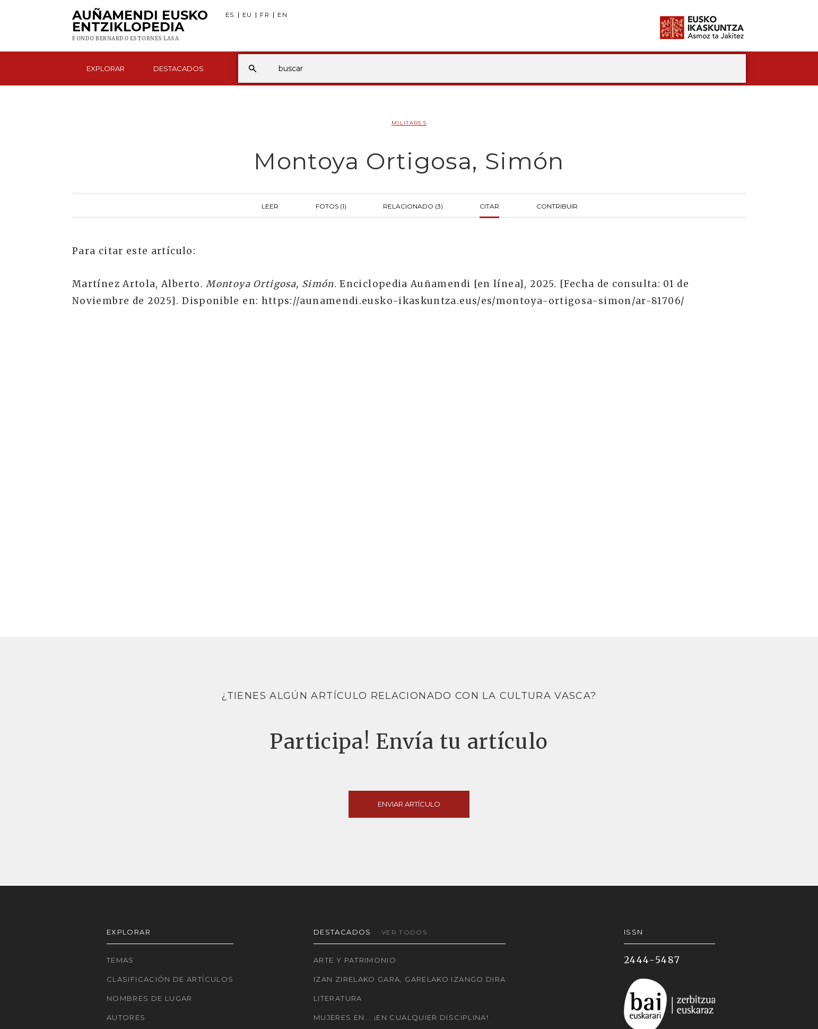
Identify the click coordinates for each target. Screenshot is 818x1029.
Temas (120, 960)
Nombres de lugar (150, 998)
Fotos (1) (331, 205)
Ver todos (404, 932)
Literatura (338, 998)
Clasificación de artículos (170, 979)
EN (282, 15)
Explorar (105, 68)
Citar (489, 205)
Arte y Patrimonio (355, 960)
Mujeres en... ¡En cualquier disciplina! (401, 1017)
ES (229, 15)
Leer (270, 205)
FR (264, 15)
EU (247, 15)
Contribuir (557, 205)
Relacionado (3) (413, 205)
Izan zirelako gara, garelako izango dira (410, 979)
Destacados (178, 68)
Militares (409, 122)
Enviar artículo (409, 804)
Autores (126, 1017)
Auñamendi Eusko (140, 26)
